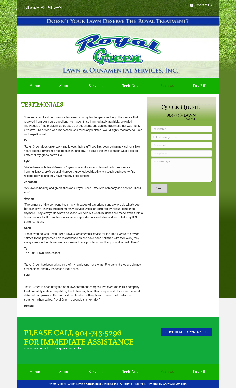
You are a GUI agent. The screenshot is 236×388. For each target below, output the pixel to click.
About (64, 85)
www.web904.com (175, 384)
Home (35, 85)
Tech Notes (132, 85)
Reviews (167, 85)
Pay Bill (199, 85)
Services (96, 85)
